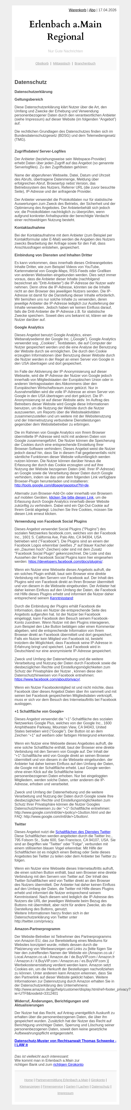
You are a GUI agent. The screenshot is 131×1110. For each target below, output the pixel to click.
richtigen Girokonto (68, 1064)
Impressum (65, 1093)
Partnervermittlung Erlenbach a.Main (62, 1080)
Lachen (83, 1086)
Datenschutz (101, 1086)
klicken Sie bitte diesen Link (71, 497)
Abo (92, 10)
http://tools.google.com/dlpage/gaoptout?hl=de (52, 485)
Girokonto (98, 1080)
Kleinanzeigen (30, 1086)
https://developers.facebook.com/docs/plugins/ (65, 561)
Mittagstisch (61, 63)
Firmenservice (53, 1086)
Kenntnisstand (61, 598)
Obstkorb (41, 63)
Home (28, 1080)
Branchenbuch (85, 63)
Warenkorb (77, 10)
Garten (71, 1086)
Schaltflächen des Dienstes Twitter (82, 832)
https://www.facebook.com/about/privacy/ (47, 679)
